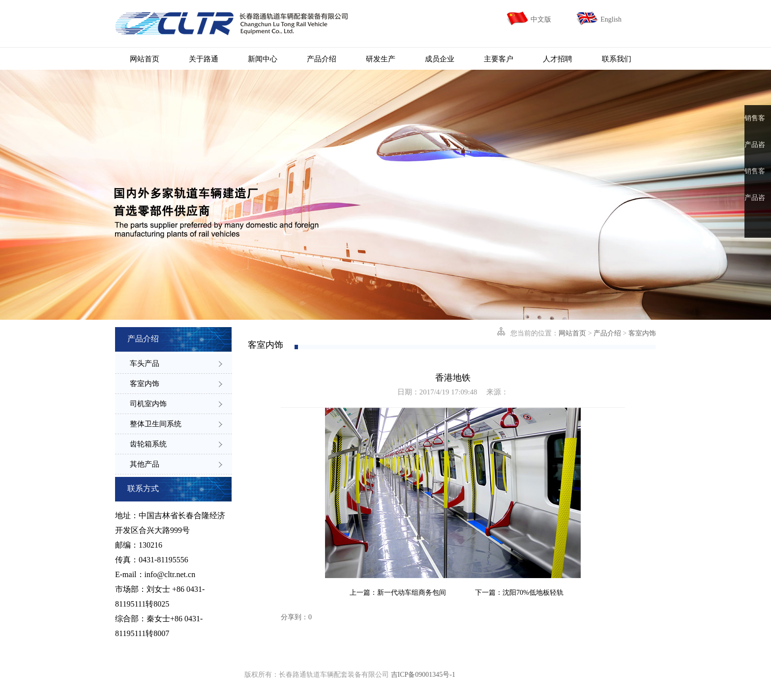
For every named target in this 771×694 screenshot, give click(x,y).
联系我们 (616, 59)
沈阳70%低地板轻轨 (533, 592)
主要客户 (498, 59)
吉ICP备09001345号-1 (423, 674)
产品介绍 (321, 59)
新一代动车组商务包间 (411, 592)
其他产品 (176, 464)
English (611, 19)
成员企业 (439, 59)
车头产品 (176, 363)
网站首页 (144, 59)
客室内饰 (176, 384)
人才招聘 (557, 59)
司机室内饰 (176, 404)
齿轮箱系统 (176, 444)
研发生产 (380, 59)
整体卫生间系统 (176, 424)
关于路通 (203, 59)
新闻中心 (262, 59)
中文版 (541, 19)
